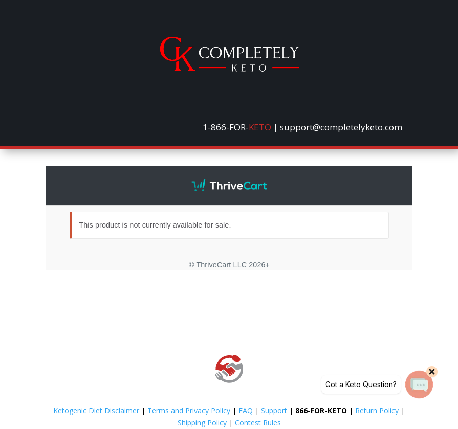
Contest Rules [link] (258, 422)
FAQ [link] (245, 410)
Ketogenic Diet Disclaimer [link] (96, 410)
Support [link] (274, 410)
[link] (229, 69)
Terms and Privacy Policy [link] (188, 410)
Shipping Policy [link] (202, 422)
